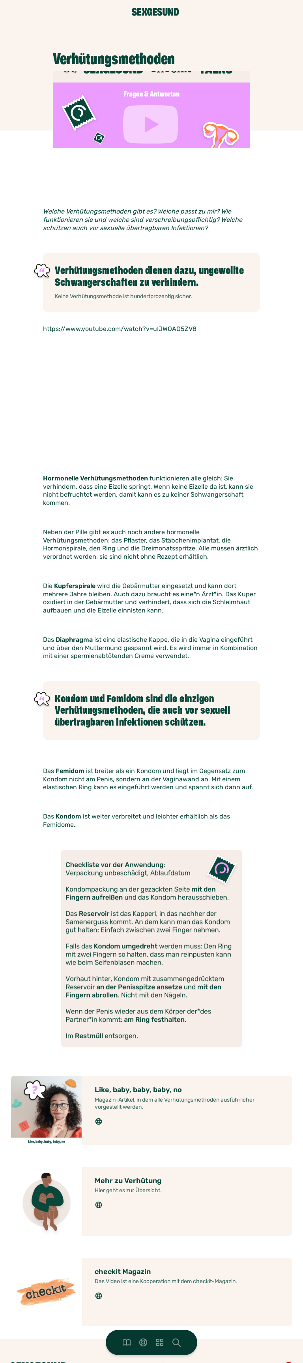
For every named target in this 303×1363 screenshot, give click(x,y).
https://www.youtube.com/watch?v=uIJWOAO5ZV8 (119, 329)
